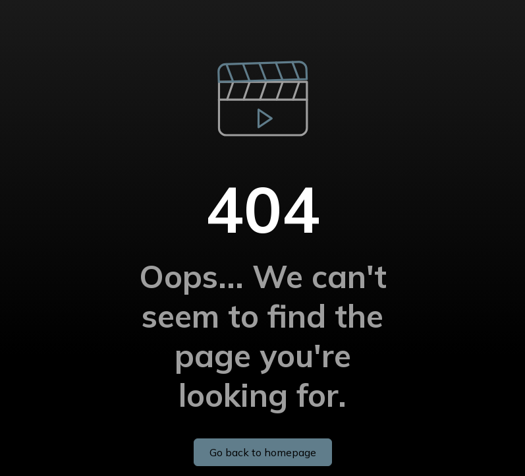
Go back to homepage (262, 452)
